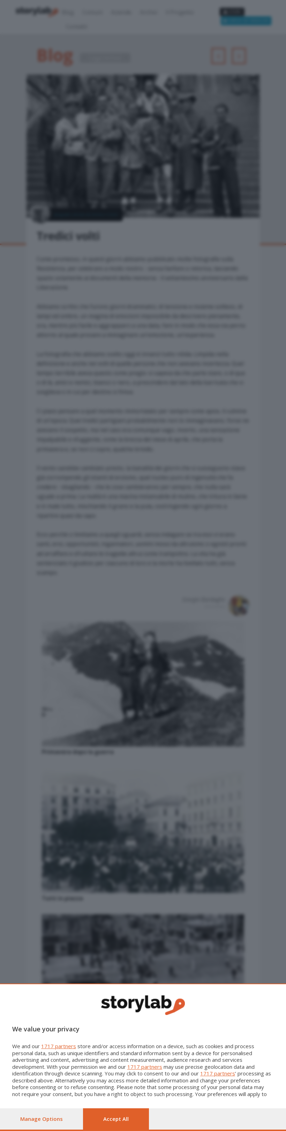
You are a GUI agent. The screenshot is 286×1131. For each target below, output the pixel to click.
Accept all (116, 1118)
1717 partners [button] (58, 1046)
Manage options (41, 1118)
